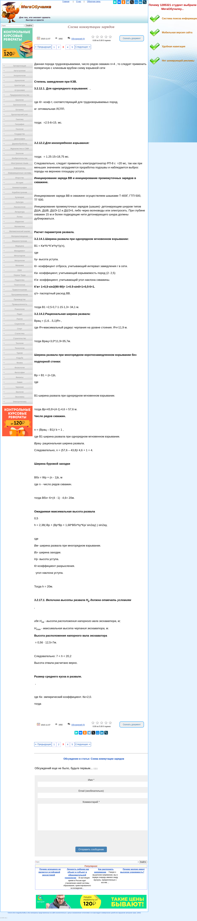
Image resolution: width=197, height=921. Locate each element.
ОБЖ (19, 270)
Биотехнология (19, 105)
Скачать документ (132, 38)
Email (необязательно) (91, 791)
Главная (65, 1)
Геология (19, 129)
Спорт (19, 329)
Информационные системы (19, 173)
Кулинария (19, 197)
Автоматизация (19, 66)
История (19, 183)
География (19, 124)
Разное (20, 319)
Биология (20, 100)
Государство (19, 134)
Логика (19, 217)
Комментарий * (91, 802)
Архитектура (19, 85)
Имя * (91, 780)
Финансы (19, 377)
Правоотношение (19, 290)
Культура (19, 202)
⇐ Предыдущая (43, 47)
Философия (20, 372)
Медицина (19, 246)
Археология (20, 80)
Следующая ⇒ (82, 47)
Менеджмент (19, 251)
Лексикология (19, 207)
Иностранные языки (19, 163)
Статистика (19, 334)
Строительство (19, 338)
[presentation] (61, 840)
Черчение (20, 387)
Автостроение (20, 71)
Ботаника (20, 110)
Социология (20, 324)
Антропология (20, 76)
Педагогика (19, 280)
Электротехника (19, 402)
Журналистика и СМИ (19, 149)
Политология (19, 285)
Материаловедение (19, 236)
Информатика (20, 168)
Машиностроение (19, 241)
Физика (20, 363)
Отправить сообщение (91, 849)
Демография (19, 139)
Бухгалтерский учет (19, 114)
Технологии (19, 348)
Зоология (20, 153)
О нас (78, 1)
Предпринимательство (19, 95)
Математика (19, 226)
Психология (20, 309)
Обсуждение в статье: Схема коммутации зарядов (93, 758)
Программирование (19, 295)
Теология (19, 343)
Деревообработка (19, 144)
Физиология (20, 368)
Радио (19, 314)
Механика (20, 265)
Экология (20, 392)
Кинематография (19, 187)
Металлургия (19, 256)
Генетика (19, 119)
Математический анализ (19, 231)
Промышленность (19, 304)
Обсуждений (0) (78, 39)
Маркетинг (19, 222)
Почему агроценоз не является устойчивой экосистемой (49, 872)
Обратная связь (93, 1)
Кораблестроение (19, 192)
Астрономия (19, 90)
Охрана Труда (20, 275)
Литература (20, 212)
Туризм (20, 353)
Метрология (20, 260)
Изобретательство (19, 158)
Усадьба (19, 358)
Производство (20, 299)
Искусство (19, 178)
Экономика (19, 397)
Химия (19, 382)
